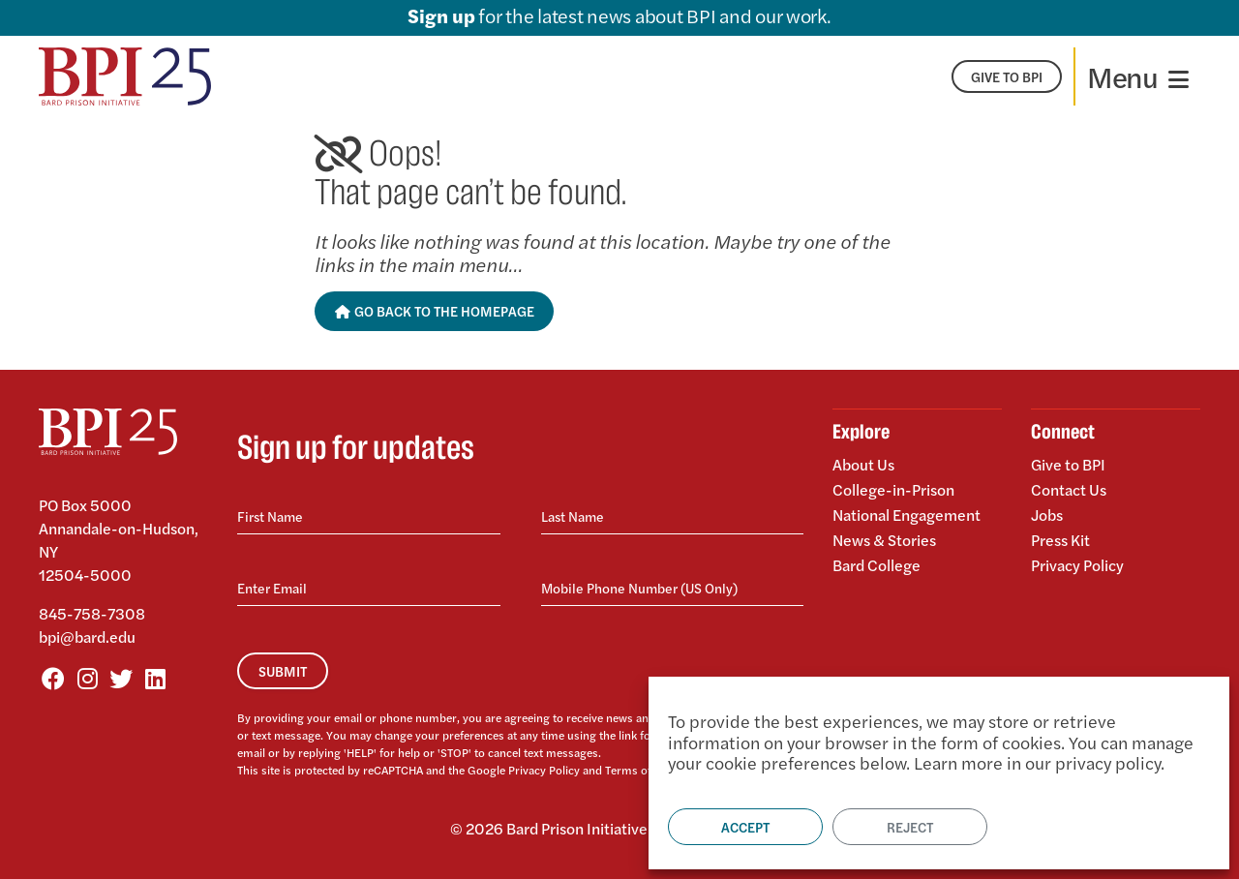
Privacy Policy (544, 769)
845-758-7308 (92, 613)
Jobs (1047, 514)
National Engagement (906, 514)
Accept (745, 826)
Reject (910, 826)
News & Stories (884, 540)
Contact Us (1068, 489)
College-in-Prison (893, 489)
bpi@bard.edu (87, 636)
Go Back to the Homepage (434, 310)
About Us (863, 465)
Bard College (876, 564)
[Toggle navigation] (1137, 76)
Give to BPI (1068, 465)
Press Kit (1060, 540)
